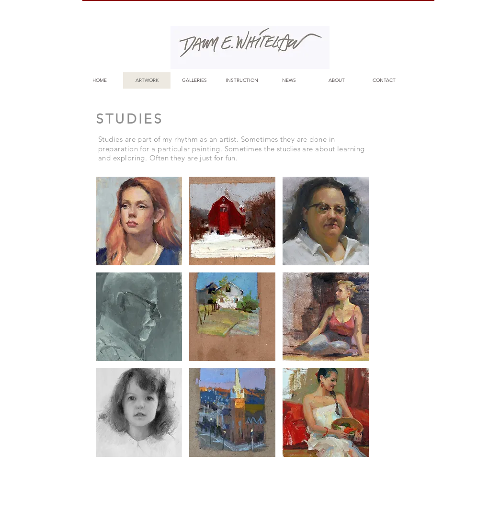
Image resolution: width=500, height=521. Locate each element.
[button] (139, 221)
